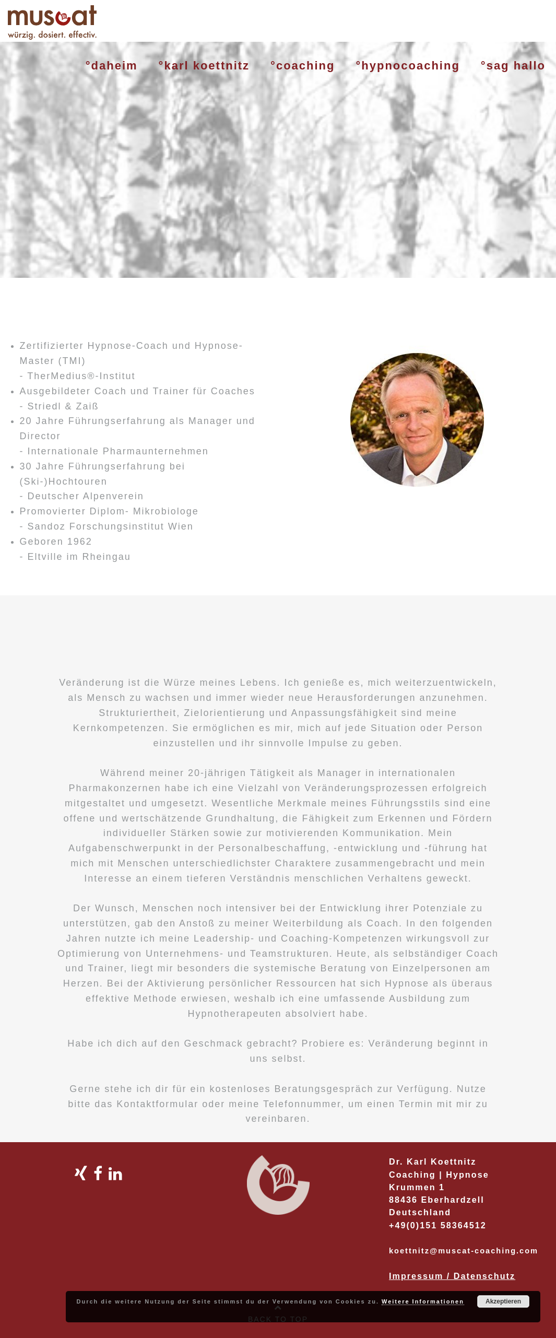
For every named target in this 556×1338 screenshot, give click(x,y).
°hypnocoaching (407, 65)
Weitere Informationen (423, 1301)
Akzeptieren (503, 1301)
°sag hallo (513, 65)
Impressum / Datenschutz (452, 1276)
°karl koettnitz (204, 65)
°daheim (112, 65)
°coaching (302, 65)
